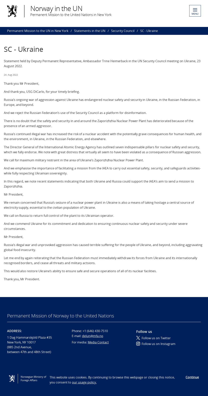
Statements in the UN (89, 31)
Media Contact (98, 342)
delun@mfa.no (92, 336)
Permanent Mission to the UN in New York (37, 31)
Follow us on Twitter (153, 338)
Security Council (122, 31)
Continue (192, 377)
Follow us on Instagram (155, 344)
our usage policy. (84, 382)
